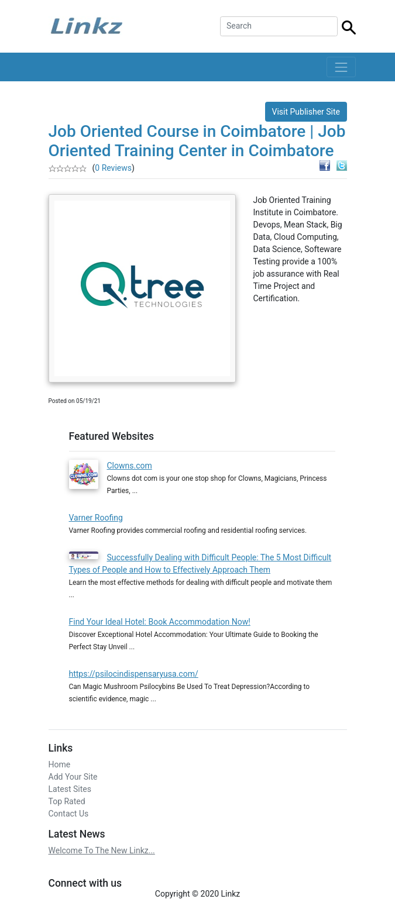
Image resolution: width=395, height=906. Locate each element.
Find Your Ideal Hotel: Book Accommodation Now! (159, 621)
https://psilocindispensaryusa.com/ (133, 673)
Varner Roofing (96, 517)
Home (60, 764)
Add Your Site (73, 776)
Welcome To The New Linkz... (102, 850)
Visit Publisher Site (306, 111)
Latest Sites (70, 789)
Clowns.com (129, 465)
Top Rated (67, 801)
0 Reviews (113, 168)
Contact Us (69, 813)
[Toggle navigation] (341, 67)
